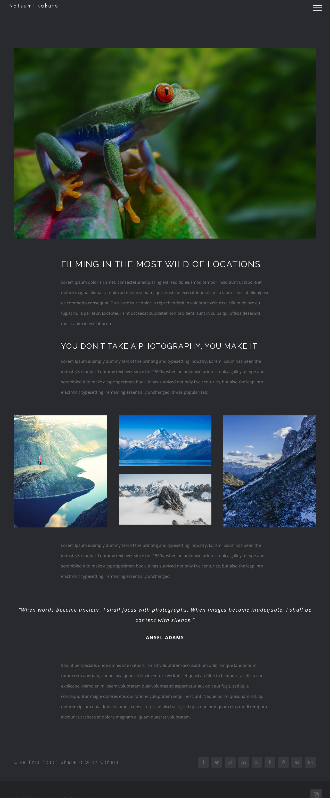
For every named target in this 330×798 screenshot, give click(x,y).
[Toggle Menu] (317, 8)
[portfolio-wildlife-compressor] (165, 143)
